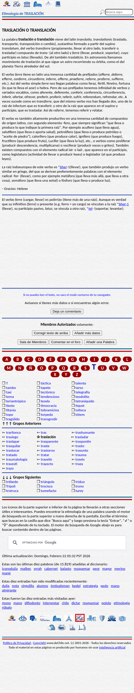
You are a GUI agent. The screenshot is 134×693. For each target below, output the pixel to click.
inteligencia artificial (112, 647)
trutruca (12, 490)
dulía (5, 586)
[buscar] (66, 543)
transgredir (49, 419)
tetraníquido (84, 401)
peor (96, 568)
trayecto (47, 464)
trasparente (49, 441)
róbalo (7, 607)
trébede (12, 482)
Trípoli (10, 486)
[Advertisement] (67, 249)
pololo (106, 603)
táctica (46, 383)
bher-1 (124, 204)
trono (79, 486)
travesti (11, 464)
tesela (45, 401)
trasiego (12, 437)
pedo (104, 586)
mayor (107, 568)
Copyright (39, 643)
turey (79, 490)
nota (15, 586)
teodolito (82, 396)
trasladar (82, 437)
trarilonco (13, 432)
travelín (46, 459)
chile (65, 603)
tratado (11, 455)
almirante (9, 590)
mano (115, 586)
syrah (38, 568)
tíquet (80, 405)
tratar (45, 455)
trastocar (12, 450)
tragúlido (13, 419)
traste (45, 446)
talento (80, 383)
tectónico (48, 392)
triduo (80, 482)
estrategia (90, 586)
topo (9, 414)
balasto (65, 568)
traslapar (12, 441)
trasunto (81, 450)
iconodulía (10, 568)
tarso (79, 387)
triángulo (47, 482)
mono (6, 603)
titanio (11, 410)
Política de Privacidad (17, 643)
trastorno (48, 450)
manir (6, 573)
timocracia (49, 405)
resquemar (82, 568)
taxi (8, 392)
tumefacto (48, 490)
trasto (79, 446)
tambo (11, 387)
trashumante (85, 432)
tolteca (80, 410)
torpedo (47, 414)
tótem (80, 414)
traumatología (16, 459)
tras (43, 432)
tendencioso (50, 396)
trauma (80, 455)
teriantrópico (16, 401)
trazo (10, 468)
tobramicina (50, 410)
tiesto (10, 405)
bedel (76, 586)
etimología (122, 603)
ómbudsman (60, 586)
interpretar (51, 603)
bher (63, 167)
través (80, 459)
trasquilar (13, 446)
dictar (75, 603)
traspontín (83, 441)
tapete (46, 387)
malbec (25, 568)
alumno (42, 586)
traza (79, 464)
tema (10, 396)
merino (119, 568)
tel (91, 208)
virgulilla (27, 586)
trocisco (47, 486)
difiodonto (32, 603)
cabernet (51, 568)
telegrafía (82, 392)
